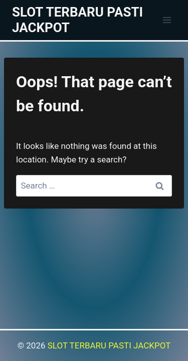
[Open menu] (166, 20)
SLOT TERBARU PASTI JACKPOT (109, 345)
